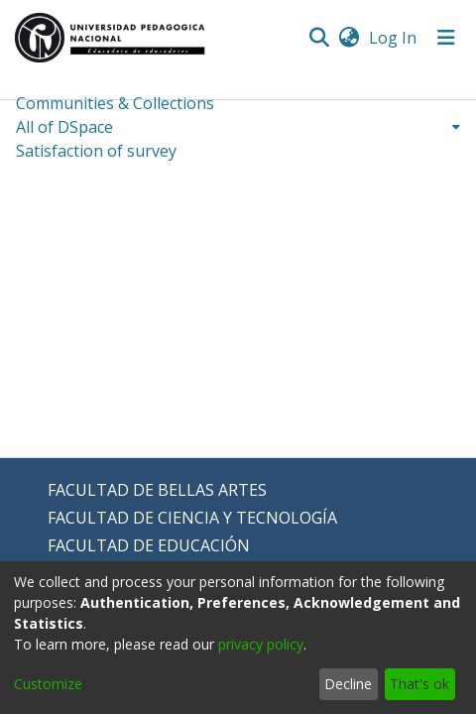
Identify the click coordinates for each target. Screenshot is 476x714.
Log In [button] (393, 38)
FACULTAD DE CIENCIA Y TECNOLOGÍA (192, 518)
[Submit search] (318, 38)
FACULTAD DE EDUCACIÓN (149, 545)
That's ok (419, 683)
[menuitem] (348, 38)
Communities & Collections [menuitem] (115, 103)
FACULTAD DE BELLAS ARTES (157, 490)
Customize (48, 683)
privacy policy (260, 644)
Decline (348, 683)
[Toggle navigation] (446, 38)
